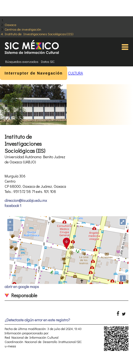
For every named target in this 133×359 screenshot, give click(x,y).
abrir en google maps (22, 286)
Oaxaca (10, 24)
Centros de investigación (23, 29)
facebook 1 (13, 205)
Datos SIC (48, 61)
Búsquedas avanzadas (21, 61)
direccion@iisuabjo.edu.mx (26, 200)
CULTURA (75, 73)
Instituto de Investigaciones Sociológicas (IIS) (39, 33)
